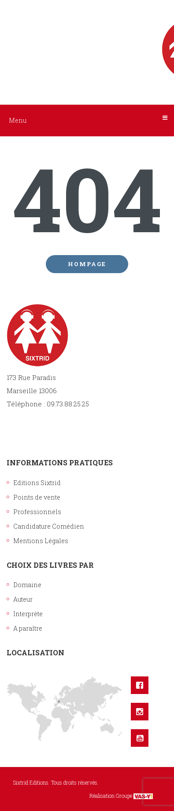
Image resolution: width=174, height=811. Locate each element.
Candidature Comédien (48, 526)
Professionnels (37, 512)
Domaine (27, 585)
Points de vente (36, 497)
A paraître (27, 628)
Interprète (28, 614)
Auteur (23, 599)
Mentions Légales (40, 541)
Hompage (87, 264)
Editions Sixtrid (37, 483)
